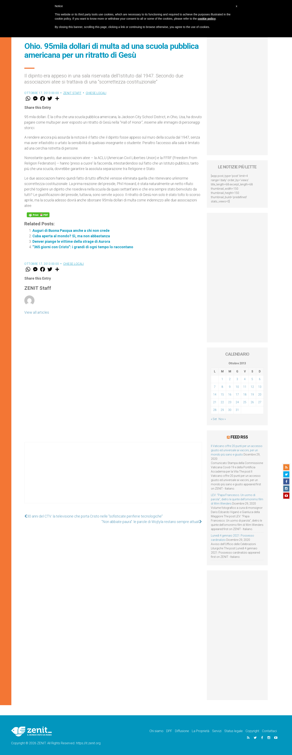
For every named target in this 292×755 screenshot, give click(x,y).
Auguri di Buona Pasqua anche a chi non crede (71, 230)
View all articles (36, 312)
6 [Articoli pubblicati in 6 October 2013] (260, 379)
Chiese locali (96, 93)
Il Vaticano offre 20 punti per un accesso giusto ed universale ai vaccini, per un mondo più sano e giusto (236, 450)
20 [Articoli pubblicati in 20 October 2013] (259, 394)
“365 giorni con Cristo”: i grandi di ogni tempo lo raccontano (82, 247)
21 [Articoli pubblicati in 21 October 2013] (214, 402)
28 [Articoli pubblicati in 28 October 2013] (214, 410)
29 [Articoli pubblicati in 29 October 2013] (222, 410)
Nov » (222, 419)
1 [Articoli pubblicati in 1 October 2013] (222, 379)
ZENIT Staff (72, 93)
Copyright (252, 731)
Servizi (216, 731)
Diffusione (182, 731)
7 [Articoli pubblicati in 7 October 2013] (215, 386)
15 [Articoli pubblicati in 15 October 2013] (222, 394)
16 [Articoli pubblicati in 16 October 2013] (229, 394)
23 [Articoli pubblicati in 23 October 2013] (229, 402)
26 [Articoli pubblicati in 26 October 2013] (252, 402)
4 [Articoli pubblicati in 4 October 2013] (245, 379)
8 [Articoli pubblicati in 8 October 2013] (222, 386)
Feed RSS (239, 437)
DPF (169, 731)
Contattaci (269, 731)
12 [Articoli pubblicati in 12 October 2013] (252, 386)
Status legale (233, 731)
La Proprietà (200, 731)
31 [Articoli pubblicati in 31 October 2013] (237, 410)
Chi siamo (156, 731)
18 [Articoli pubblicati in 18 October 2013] (244, 394)
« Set (214, 419)
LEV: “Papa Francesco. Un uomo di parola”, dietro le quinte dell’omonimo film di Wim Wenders (237, 499)
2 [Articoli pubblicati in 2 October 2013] (230, 379)
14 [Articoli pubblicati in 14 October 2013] (214, 394)
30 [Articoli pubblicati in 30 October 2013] (229, 410)
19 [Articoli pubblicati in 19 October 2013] (252, 394)
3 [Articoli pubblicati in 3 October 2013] (237, 379)
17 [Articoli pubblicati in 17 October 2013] (237, 394)
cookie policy (207, 18)
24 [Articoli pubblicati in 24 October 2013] (237, 402)
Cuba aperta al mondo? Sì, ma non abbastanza (71, 236)
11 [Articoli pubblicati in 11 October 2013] (244, 386)
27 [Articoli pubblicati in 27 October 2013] (259, 402)
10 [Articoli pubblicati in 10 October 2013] (237, 386)
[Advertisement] (113, 476)
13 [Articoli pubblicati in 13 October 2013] (259, 386)
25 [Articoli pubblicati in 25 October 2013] (244, 402)
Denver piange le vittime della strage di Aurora (71, 241)
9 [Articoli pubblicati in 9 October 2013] (230, 386)
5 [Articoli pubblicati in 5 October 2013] (252, 379)
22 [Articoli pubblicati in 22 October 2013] (222, 402)
